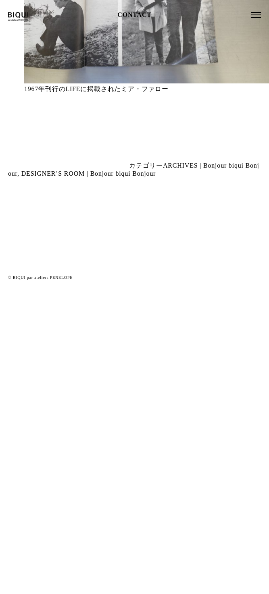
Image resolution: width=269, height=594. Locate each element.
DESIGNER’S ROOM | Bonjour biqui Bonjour (88, 173)
